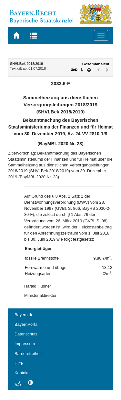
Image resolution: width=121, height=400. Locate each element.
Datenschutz (26, 334)
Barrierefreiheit (28, 353)
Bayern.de (24, 314)
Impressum (25, 343)
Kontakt (21, 372)
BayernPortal (26, 324)
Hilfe (19, 363)
